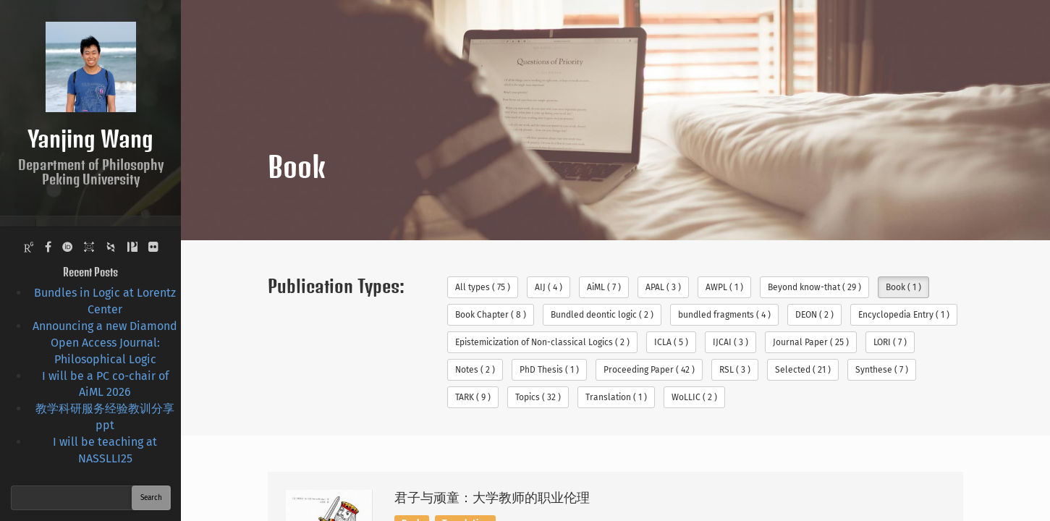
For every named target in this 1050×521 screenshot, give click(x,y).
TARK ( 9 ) (473, 397)
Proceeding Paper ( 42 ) (649, 370)
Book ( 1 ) (903, 287)
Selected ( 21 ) (803, 370)
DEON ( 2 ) (814, 315)
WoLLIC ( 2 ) (694, 397)
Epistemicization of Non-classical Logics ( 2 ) (542, 342)
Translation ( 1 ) (616, 397)
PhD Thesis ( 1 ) (549, 370)
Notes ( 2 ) (475, 370)
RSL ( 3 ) (734, 370)
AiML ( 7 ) (604, 287)
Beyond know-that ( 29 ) (814, 287)
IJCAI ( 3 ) (730, 342)
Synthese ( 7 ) (881, 370)
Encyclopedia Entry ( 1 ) (903, 315)
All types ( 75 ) (482, 287)
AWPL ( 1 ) (724, 287)
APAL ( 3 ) (663, 287)
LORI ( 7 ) (890, 342)
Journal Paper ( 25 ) (811, 342)
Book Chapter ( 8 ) (490, 315)
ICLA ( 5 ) (671, 342)
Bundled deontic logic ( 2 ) (602, 315)
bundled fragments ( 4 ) (724, 315)
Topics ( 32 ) (538, 397)
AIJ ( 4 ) (548, 287)
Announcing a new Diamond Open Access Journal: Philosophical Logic (105, 342)
